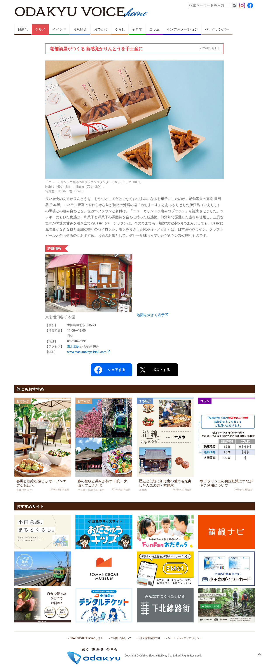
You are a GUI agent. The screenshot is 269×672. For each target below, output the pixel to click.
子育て (137, 29)
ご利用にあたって (121, 638)
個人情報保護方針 (149, 638)
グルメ (40, 29)
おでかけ (101, 29)
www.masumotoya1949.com (88, 352)
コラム (154, 29)
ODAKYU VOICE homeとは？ (86, 638)
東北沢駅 (73, 346)
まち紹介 (80, 29)
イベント (59, 29)
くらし (120, 29)
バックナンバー (217, 29)
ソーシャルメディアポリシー (185, 638)
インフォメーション (182, 29)
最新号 (23, 29)
